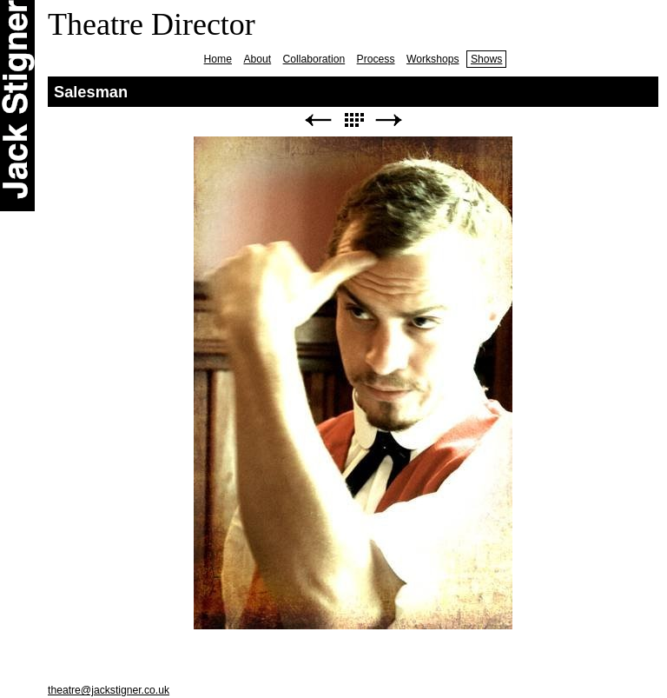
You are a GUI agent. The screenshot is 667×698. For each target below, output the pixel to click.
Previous (318, 120)
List (353, 120)
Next (389, 120)
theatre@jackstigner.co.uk (108, 690)
